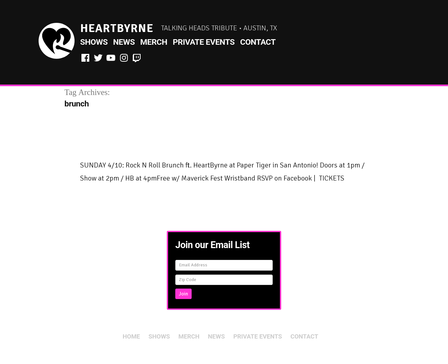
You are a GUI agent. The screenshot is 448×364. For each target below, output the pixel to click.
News (124, 42)
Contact (258, 42)
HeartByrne (116, 28)
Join (183, 294)
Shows (94, 42)
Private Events (203, 42)
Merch (153, 42)
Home (131, 336)
